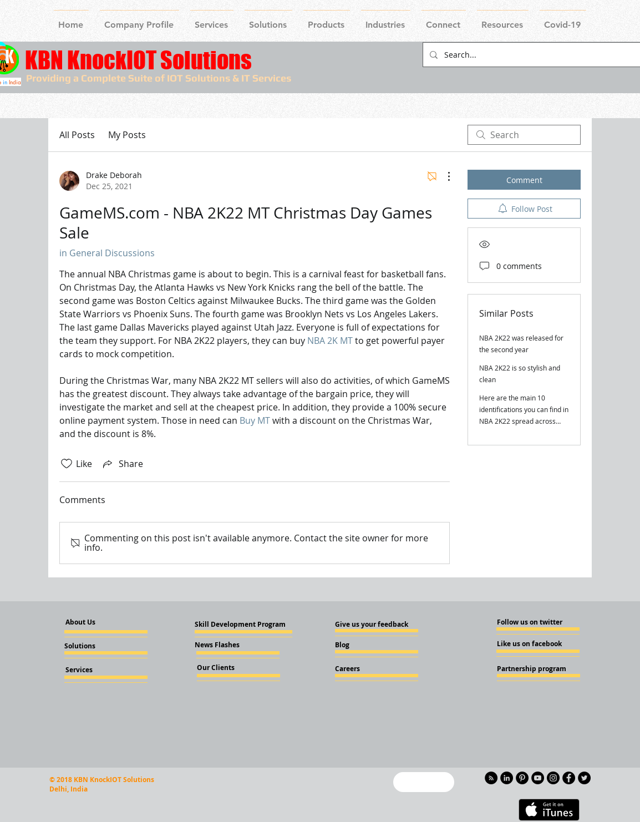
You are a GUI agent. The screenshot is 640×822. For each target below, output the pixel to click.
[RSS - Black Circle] (491, 778)
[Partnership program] (531, 669)
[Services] (97, 670)
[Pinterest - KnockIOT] (522, 778)
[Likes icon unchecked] (66, 463)
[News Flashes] (226, 645)
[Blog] (365, 645)
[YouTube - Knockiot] (537, 778)
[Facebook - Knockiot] (568, 778)
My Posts (127, 135)
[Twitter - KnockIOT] (584, 778)
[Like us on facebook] (530, 644)
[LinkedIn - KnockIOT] (506, 778)
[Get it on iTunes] (549, 810)
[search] (524, 135)
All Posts (77, 135)
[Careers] (365, 669)
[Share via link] (122, 463)
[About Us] (89, 622)
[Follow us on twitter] (530, 622)
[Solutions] (94, 646)
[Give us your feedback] (375, 624)
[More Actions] (443, 176)
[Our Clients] (227, 667)
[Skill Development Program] (240, 624)
